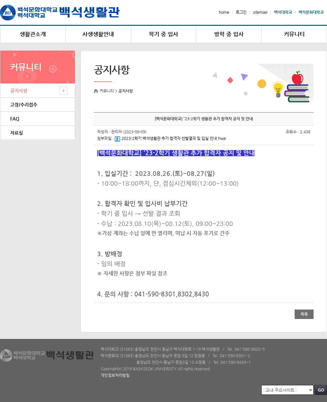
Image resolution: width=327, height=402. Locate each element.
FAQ (14, 118)
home (224, 12)
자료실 (16, 132)
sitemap (260, 12)
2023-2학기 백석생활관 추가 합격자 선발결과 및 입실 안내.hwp (170, 138)
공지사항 (18, 90)
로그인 (241, 12)
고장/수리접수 (23, 104)
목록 (304, 314)
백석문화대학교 (311, 12)
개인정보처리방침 (115, 375)
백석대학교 (283, 12)
